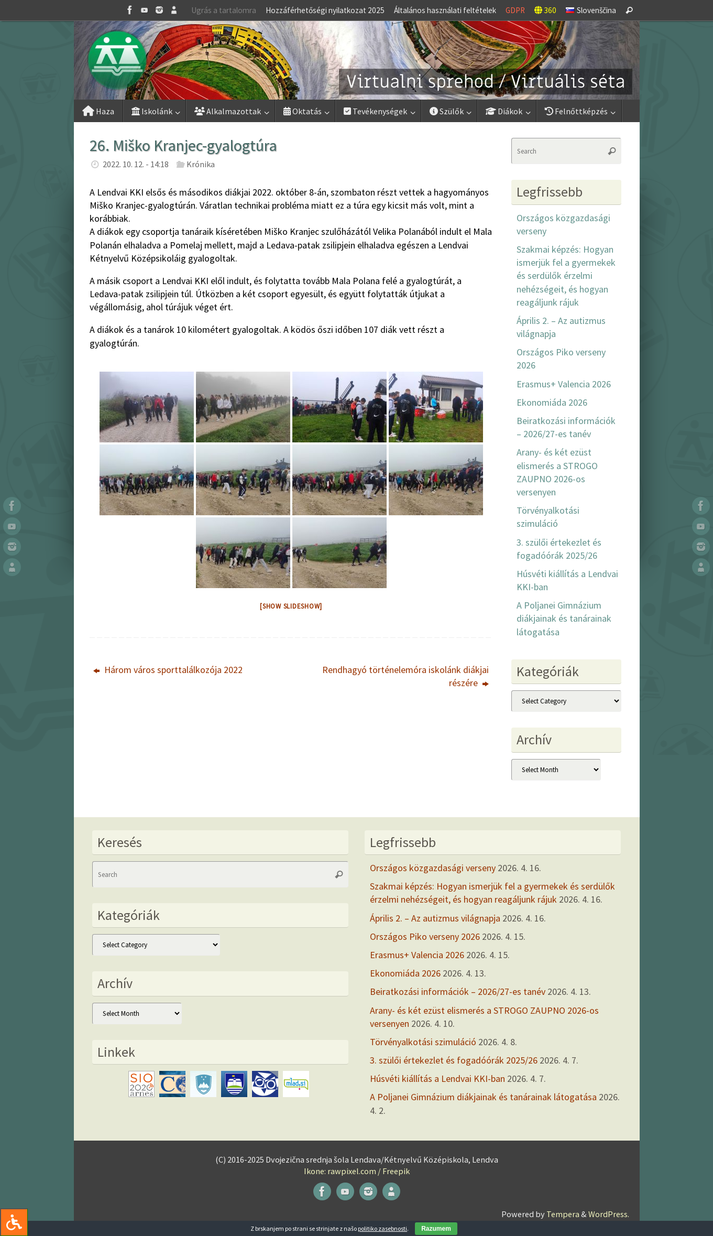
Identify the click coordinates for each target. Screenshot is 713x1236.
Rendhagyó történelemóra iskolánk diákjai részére (405, 676)
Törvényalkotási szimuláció (423, 1042)
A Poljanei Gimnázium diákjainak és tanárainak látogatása (564, 618)
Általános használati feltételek (445, 10)
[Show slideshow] (291, 606)
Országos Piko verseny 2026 (425, 936)
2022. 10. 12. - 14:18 (136, 164)
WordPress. (608, 1214)
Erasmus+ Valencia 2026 (564, 384)
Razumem (436, 1228)
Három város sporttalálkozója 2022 (168, 670)
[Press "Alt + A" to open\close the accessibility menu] (14, 1222)
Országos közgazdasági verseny (433, 868)
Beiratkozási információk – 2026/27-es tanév (457, 991)
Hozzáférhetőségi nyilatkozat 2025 (325, 10)
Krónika (201, 164)
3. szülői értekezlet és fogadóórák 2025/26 (454, 1060)
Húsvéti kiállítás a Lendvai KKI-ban (437, 1078)
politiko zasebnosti (382, 1228)
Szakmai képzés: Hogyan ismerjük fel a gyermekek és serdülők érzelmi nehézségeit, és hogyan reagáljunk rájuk (566, 275)
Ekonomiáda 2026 (552, 402)
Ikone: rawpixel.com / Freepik (357, 1171)
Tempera (562, 1214)
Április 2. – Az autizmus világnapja (435, 918)
